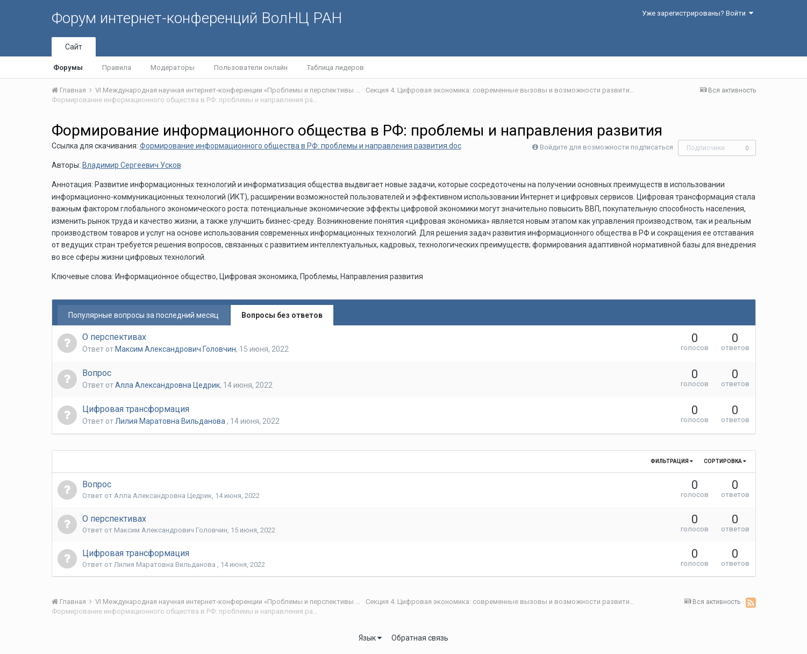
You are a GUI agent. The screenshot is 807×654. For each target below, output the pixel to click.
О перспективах (114, 337)
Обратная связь (419, 638)
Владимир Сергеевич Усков (131, 165)
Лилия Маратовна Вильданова (171, 421)
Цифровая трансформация (135, 409)
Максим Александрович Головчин (175, 349)
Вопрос (96, 373)
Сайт (73, 46)
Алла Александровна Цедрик (167, 385)
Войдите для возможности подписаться (606, 147)
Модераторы (173, 67)
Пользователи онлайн (251, 67)
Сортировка (725, 461)
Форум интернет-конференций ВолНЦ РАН (197, 18)
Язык (370, 638)
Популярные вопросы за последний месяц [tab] (143, 315)
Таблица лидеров (335, 67)
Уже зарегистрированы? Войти (697, 13)
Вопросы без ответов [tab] (282, 315)
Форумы (68, 67)
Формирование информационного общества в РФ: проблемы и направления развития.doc (300, 145)
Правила (116, 67)
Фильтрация (672, 461)
